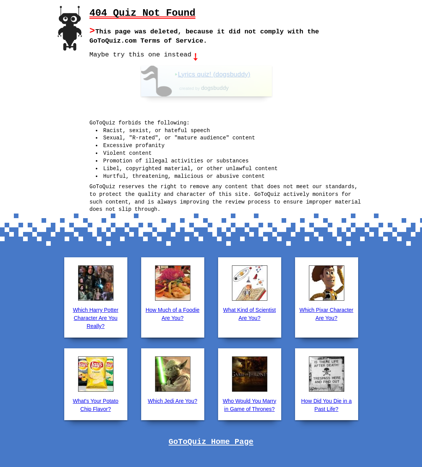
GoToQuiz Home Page (210, 441)
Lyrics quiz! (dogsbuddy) (228, 73)
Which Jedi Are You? (172, 400)
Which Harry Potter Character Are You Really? (95, 317)
